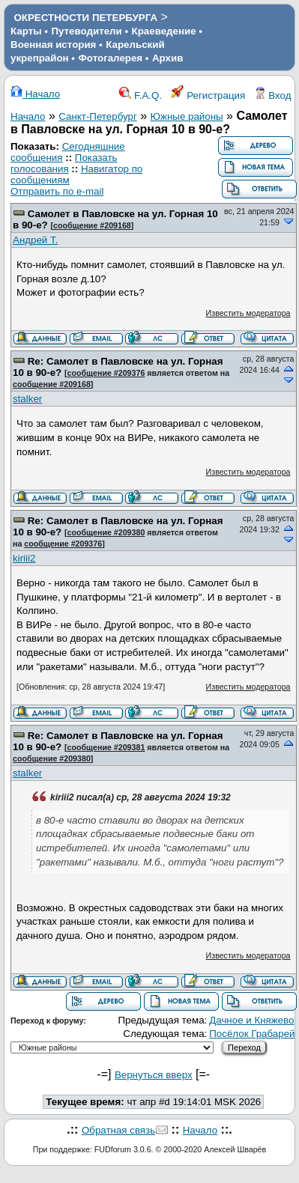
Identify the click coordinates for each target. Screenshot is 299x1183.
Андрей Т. (35, 240)
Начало (35, 94)
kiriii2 (24, 558)
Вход (273, 95)
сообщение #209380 (106, 532)
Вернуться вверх (154, 1074)
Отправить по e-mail (56, 191)
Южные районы (187, 116)
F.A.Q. (140, 95)
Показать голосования (64, 163)
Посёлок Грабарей (252, 1033)
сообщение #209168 (92, 225)
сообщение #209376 (106, 372)
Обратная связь (118, 1130)
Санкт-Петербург (97, 116)
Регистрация (208, 95)
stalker (27, 398)
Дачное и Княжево (251, 1020)
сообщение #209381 (106, 747)
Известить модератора (248, 312)
